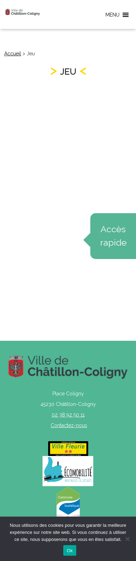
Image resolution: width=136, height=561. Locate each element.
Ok (70, 550)
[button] (112, 15)
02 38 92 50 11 (68, 415)
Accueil (12, 53)
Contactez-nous (69, 425)
